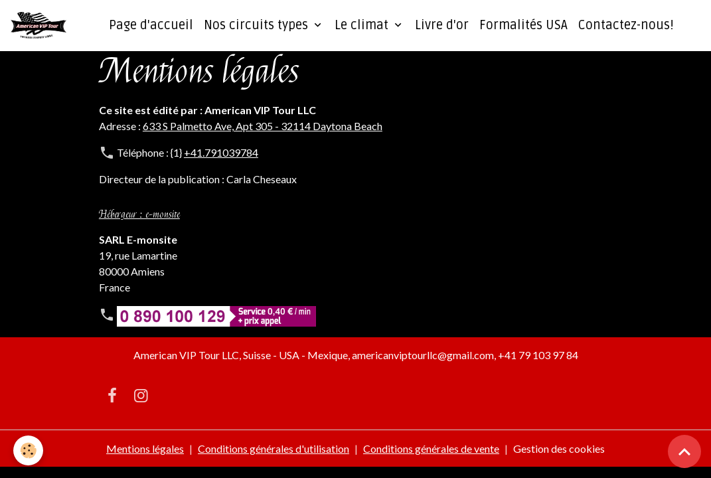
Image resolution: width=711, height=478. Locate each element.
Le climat (363, 25)
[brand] (41, 25)
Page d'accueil (151, 25)
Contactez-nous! (626, 25)
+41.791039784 (221, 152)
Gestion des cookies (559, 448)
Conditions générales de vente (431, 448)
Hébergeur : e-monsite (139, 214)
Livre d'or (442, 25)
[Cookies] (28, 450)
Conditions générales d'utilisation (273, 448)
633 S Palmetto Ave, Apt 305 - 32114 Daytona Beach (262, 126)
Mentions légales (145, 448)
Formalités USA (523, 25)
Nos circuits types (257, 25)
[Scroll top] (684, 451)
